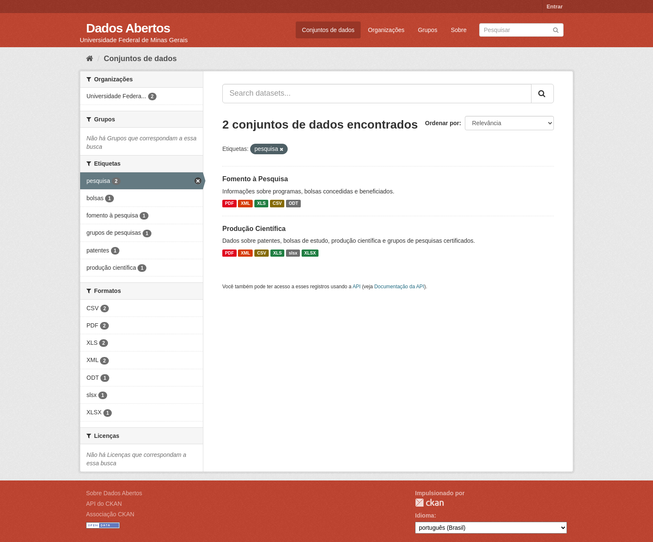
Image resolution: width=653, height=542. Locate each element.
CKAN (429, 502)
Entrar (555, 6)
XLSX (310, 252)
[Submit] (555, 29)
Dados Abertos (128, 28)
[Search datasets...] (377, 93)
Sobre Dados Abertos (114, 493)
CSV (277, 203)
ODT (293, 203)
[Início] (89, 58)
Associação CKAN (110, 514)
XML (245, 203)
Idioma (424, 515)
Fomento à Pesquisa (255, 178)
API (357, 287)
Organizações (386, 30)
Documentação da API (399, 287)
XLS (261, 203)
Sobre (459, 30)
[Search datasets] (521, 30)
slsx (293, 252)
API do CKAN (104, 503)
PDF (229, 203)
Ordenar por (442, 123)
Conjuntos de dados (328, 30)
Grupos (427, 30)
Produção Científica (254, 228)
